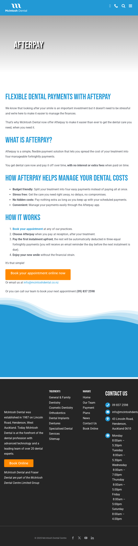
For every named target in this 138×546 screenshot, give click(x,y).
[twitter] (79, 537)
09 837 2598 (120, 405)
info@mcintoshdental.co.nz (41, 282)
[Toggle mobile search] (123, 6)
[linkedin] (92, 537)
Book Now (110, 6)
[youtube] (85, 537)
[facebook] (73, 537)
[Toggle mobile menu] (131, 6)
